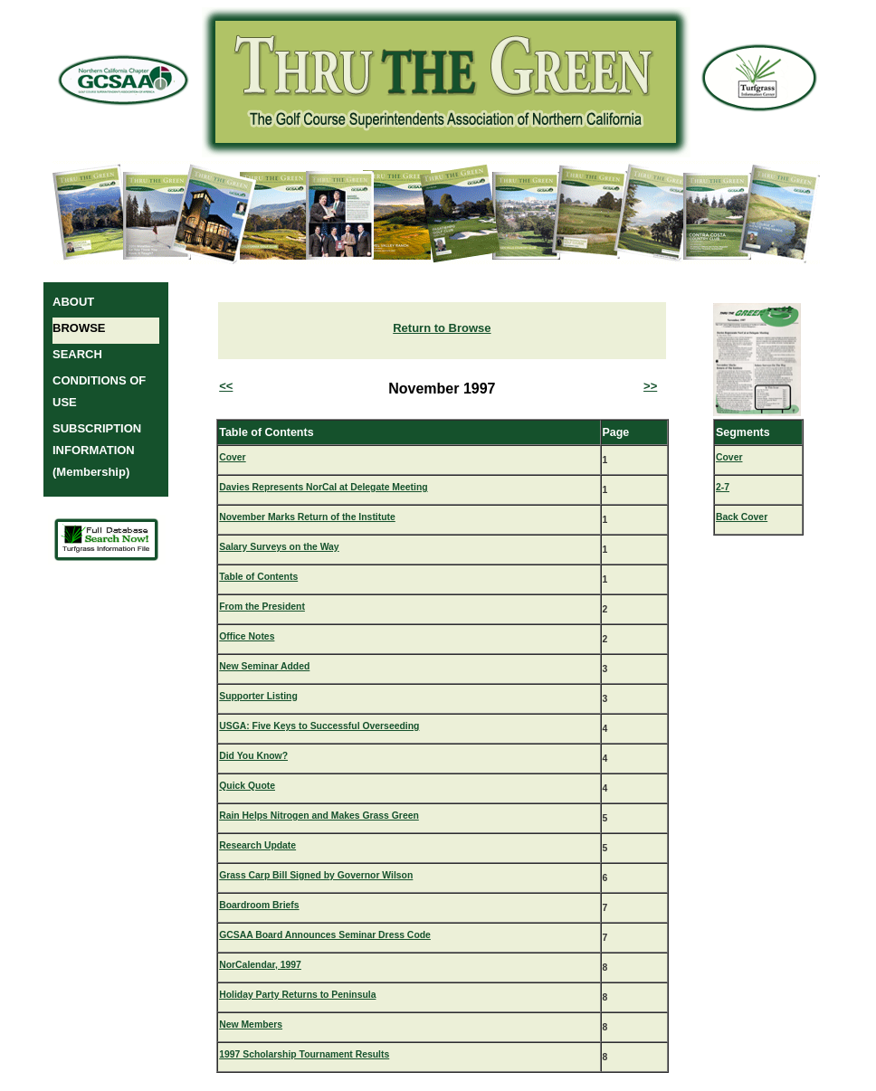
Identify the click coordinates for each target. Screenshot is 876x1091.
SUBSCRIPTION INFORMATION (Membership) (96, 450)
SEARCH (77, 354)
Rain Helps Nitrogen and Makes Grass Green (319, 816)
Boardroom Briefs (259, 905)
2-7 (722, 487)
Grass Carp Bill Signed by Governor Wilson (316, 875)
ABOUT (73, 301)
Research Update (257, 845)
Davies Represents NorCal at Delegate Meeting (323, 487)
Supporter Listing (258, 696)
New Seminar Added (264, 666)
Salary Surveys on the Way (278, 547)
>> (650, 386)
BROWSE (79, 328)
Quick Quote (247, 786)
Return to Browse (441, 328)
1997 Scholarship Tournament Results (304, 1054)
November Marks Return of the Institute (307, 517)
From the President (262, 607)
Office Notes (246, 636)
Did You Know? (253, 756)
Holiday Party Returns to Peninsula (297, 995)
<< (226, 386)
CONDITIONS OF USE (99, 391)
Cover (232, 457)
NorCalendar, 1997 (260, 965)
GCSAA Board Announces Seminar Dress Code (325, 935)
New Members (250, 1024)
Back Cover (741, 517)
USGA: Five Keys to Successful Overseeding (319, 726)
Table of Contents (258, 577)
